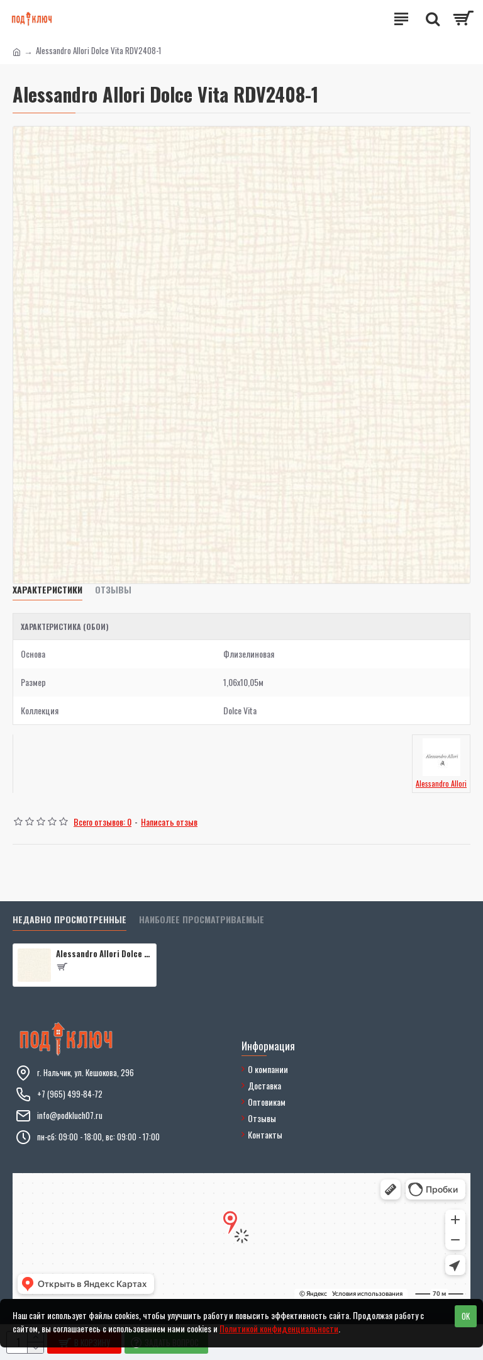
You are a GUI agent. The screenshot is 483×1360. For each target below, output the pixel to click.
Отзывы (113, 590)
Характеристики (47, 590)
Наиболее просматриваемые (201, 920)
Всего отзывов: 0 (102, 821)
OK (466, 1316)
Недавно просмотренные (69, 920)
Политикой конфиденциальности (278, 1328)
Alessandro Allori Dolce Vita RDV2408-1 (104, 953)
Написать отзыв (169, 821)
